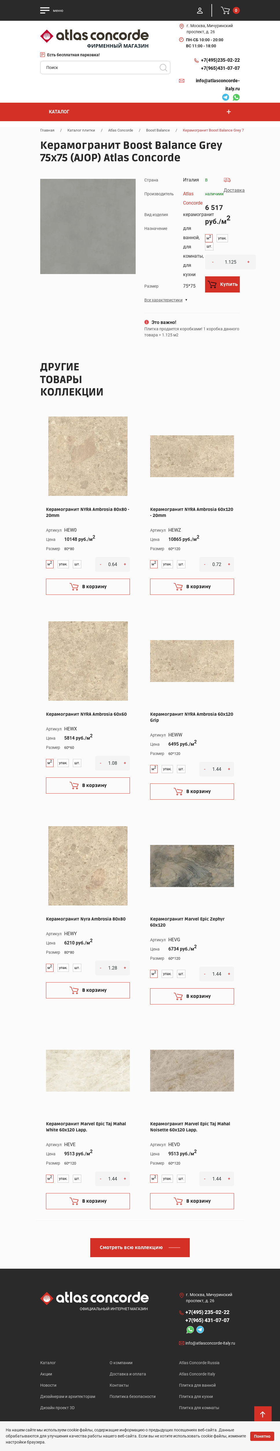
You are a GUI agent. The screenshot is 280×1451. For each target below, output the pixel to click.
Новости (48, 1385)
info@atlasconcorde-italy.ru (218, 84)
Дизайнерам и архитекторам (67, 1396)
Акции (46, 1374)
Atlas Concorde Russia (199, 1362)
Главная (47, 130)
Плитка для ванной (197, 1385)
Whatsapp (236, 98)
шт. (209, 246)
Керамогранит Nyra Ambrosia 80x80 (86, 919)
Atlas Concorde (120, 130)
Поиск (163, 67)
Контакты (119, 1385)
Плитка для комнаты (199, 1407)
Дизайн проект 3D (57, 1407)
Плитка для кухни (196, 1396)
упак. (222, 238)
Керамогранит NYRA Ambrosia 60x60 (86, 714)
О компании (121, 1362)
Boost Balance (158, 130)
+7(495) (220, 60)
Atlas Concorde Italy (197, 1374)
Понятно (262, 1436)
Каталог (48, 1362)
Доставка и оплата (128, 1374)
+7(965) (220, 68)
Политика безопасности (133, 1396)
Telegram (225, 98)
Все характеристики (163, 300)
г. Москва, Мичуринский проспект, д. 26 (210, 28)
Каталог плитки (81, 130)
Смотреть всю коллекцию (131, 1248)
